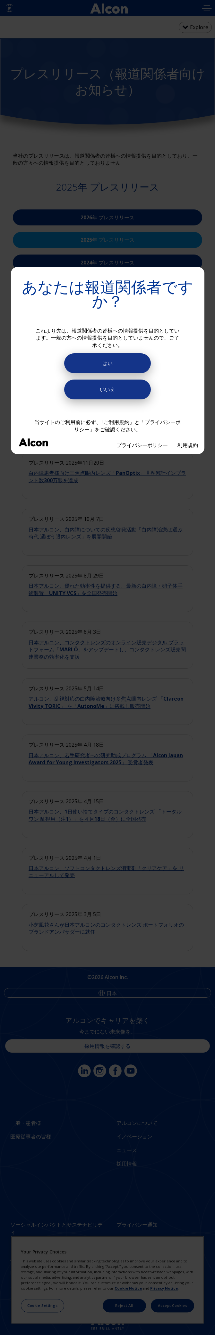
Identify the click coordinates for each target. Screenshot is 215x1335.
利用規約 (187, 445)
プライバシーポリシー (142, 445)
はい (107, 363)
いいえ (107, 389)
